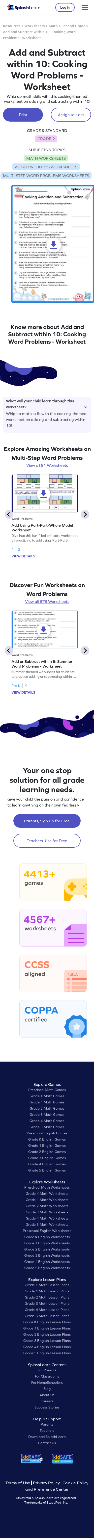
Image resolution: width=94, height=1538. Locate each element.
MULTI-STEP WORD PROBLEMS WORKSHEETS (46, 175)
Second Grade (74, 26)
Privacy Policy (46, 1483)
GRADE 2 (46, 138)
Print (23, 114)
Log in (65, 7)
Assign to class (71, 114)
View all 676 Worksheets (47, 601)
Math (53, 26)
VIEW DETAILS (23, 556)
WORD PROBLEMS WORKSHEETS (46, 167)
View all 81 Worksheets (47, 465)
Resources (12, 26)
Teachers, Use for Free (47, 840)
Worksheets (35, 26)
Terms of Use (18, 1483)
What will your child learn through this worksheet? (46, 403)
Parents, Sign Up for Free (47, 821)
